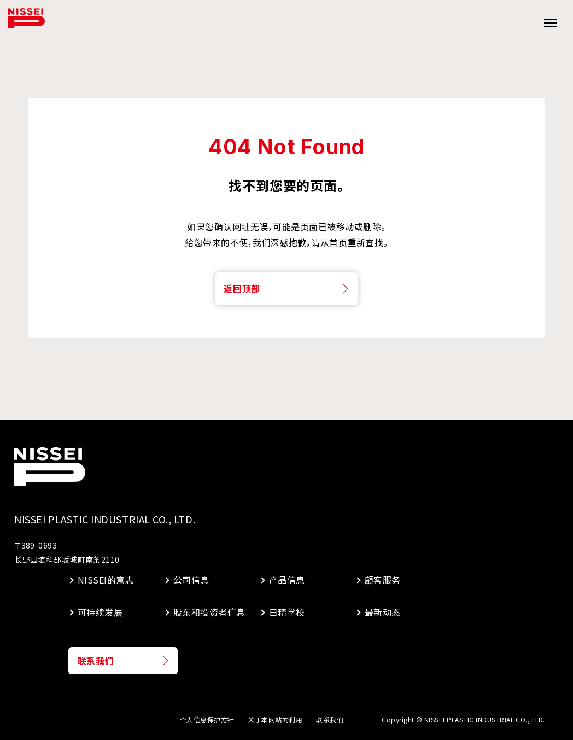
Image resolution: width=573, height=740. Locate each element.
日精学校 (287, 612)
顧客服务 (383, 579)
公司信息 (191, 579)
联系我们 (96, 660)
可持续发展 (100, 612)
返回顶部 (242, 288)
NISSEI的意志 (106, 579)
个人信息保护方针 (207, 719)
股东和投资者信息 (208, 612)
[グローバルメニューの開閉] (549, 23)
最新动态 (383, 612)
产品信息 (287, 579)
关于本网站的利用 (275, 719)
